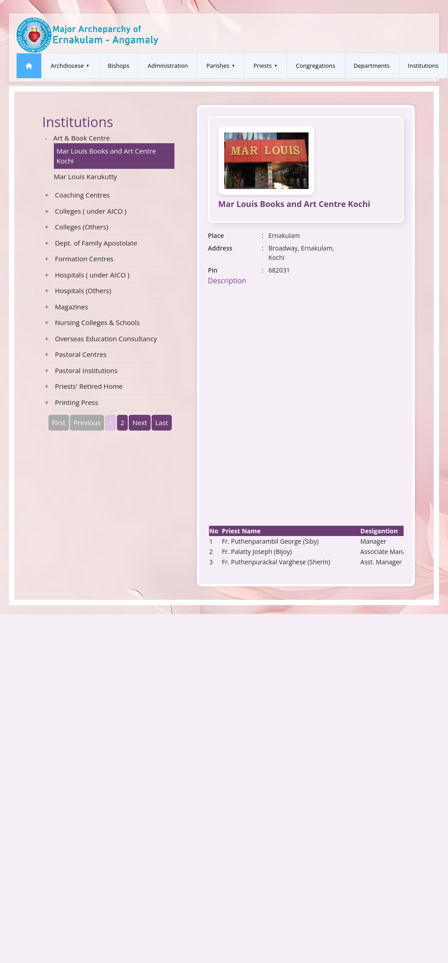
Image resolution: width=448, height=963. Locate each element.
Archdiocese (67, 66)
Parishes (217, 66)
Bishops (119, 66)
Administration (168, 66)
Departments (372, 66)
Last (161, 422)
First (58, 422)
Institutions (423, 66)
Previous (87, 422)
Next (139, 422)
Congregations (315, 66)
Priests (262, 66)
